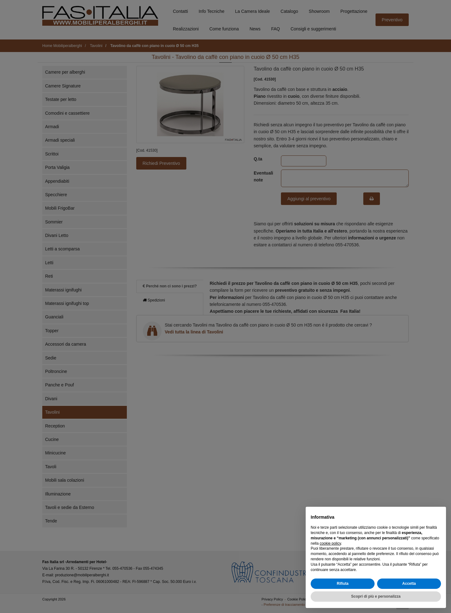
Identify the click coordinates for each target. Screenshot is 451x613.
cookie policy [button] (330, 543)
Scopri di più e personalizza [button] (376, 596)
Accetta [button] (409, 583)
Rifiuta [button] (342, 583)
